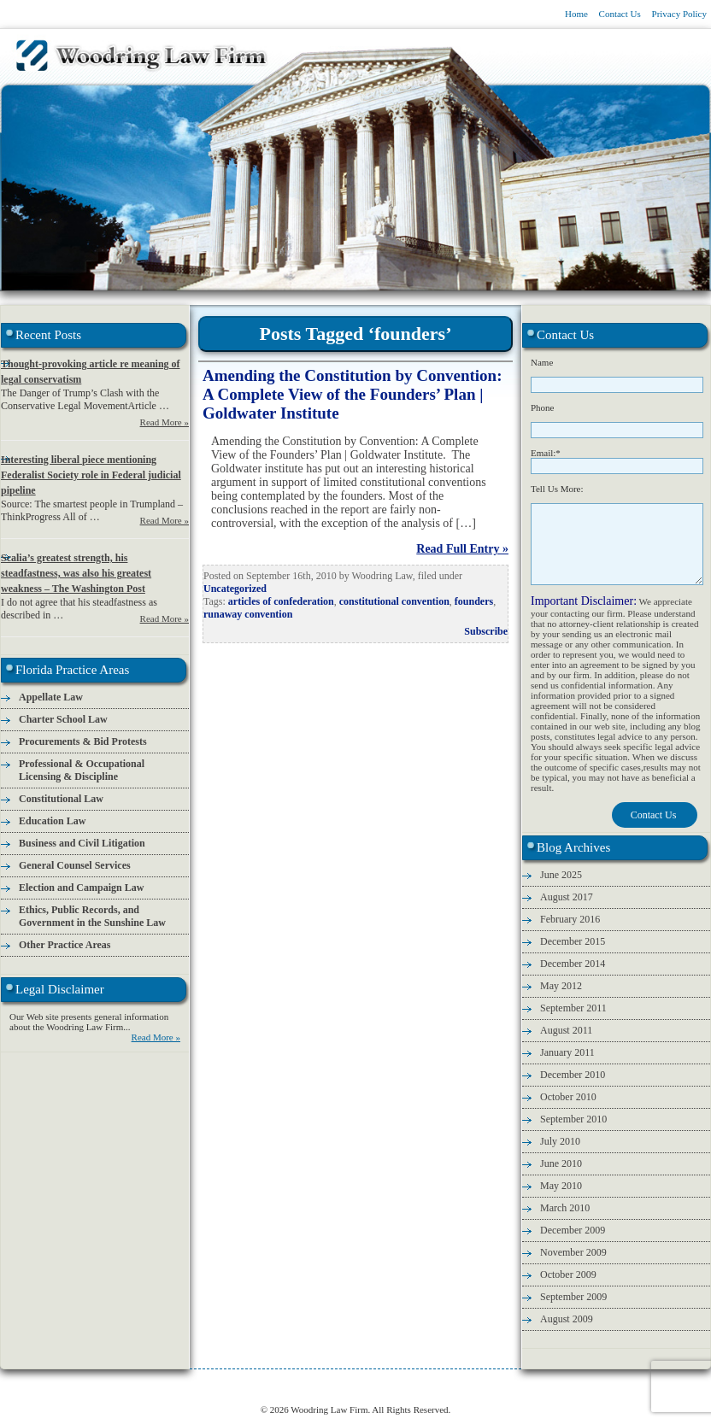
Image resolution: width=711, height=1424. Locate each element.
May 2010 (561, 1186)
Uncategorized (235, 589)
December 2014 (572, 964)
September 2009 (573, 1297)
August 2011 (566, 1030)
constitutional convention (394, 601)
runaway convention (247, 614)
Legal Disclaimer (609, 1386)
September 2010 (573, 1119)
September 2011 (573, 1008)
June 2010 (561, 1163)
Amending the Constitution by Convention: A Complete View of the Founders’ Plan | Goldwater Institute (352, 394)
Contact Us (620, 14)
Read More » (164, 422)
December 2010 (572, 1075)
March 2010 (565, 1208)
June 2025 (561, 875)
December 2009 (572, 1230)
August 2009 (566, 1319)
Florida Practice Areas (237, 1386)
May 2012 (561, 986)
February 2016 (570, 919)
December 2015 (572, 941)
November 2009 (573, 1252)
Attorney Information (143, 1386)
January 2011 (567, 1052)
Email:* (546, 453)
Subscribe (486, 631)
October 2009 (568, 1274)
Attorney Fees (420, 1386)
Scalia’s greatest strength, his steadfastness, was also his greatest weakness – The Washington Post (76, 573)
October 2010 (568, 1097)
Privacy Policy (679, 14)
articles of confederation (281, 601)
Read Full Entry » (462, 548)
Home (576, 14)
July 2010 (560, 1141)
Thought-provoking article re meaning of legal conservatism (90, 371)
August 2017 (566, 897)
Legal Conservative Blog (336, 1386)
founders (474, 601)
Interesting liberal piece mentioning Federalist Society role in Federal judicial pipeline (91, 475)
